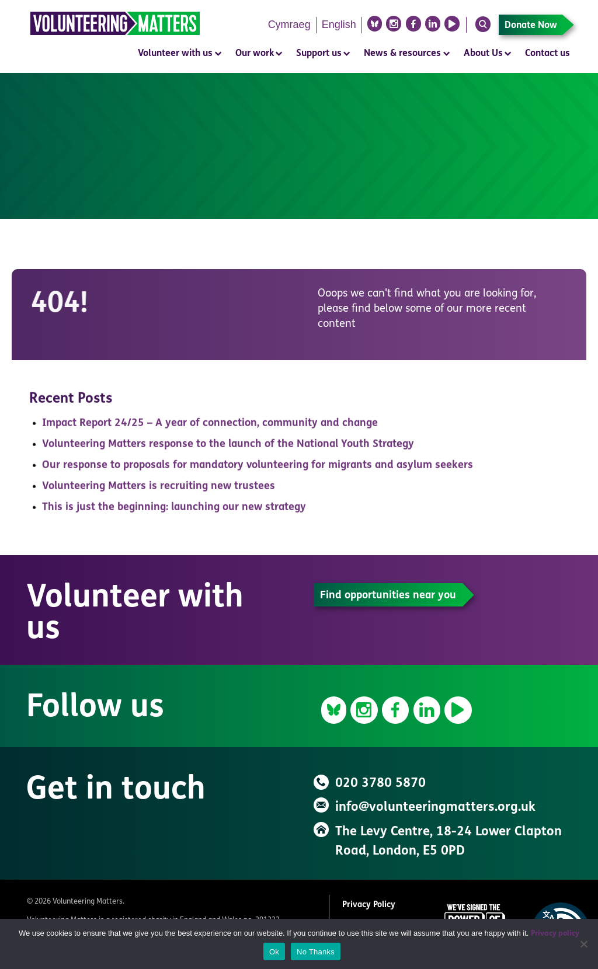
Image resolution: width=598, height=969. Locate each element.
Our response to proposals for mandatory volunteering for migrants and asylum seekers (257, 468)
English (339, 24)
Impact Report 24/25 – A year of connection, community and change (210, 426)
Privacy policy (555, 933)
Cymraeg (289, 24)
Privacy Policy (368, 905)
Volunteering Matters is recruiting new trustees (158, 489)
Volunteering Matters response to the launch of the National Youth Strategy (228, 447)
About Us (483, 53)
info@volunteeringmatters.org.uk (435, 807)
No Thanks (316, 951)
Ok (274, 951)
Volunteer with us (175, 53)
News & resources (402, 53)
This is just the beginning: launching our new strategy (174, 510)
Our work (254, 53)
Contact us (547, 53)
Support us (319, 53)
